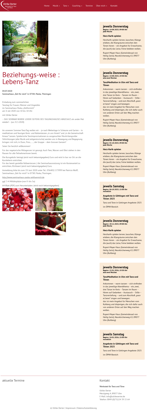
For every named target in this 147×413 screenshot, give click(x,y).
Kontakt (113, 5)
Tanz (66, 5)
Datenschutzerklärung (87, 408)
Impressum (71, 408)
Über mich (101, 5)
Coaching (77, 5)
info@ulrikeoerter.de (115, 396)
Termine (89, 5)
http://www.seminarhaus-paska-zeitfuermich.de (23, 177)
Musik (56, 5)
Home (46, 5)
